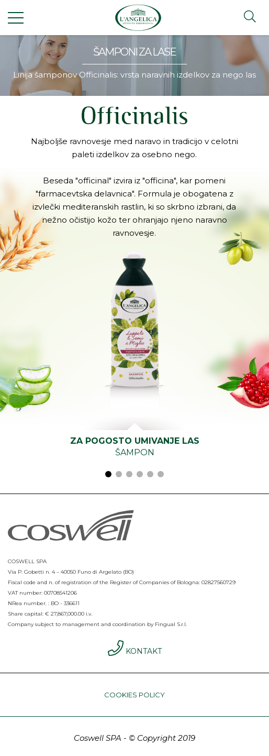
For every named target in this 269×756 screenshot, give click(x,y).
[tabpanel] (134, 360)
